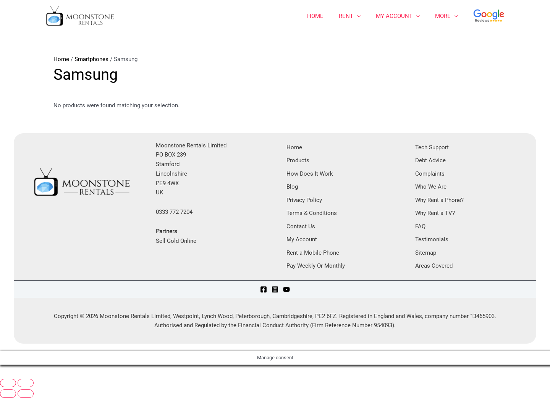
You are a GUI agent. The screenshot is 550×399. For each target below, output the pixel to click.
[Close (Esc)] (64, 375)
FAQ (420, 226)
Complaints (430, 173)
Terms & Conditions (311, 213)
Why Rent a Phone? (439, 200)
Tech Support (432, 147)
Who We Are (430, 187)
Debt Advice (430, 160)
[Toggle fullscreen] (26, 384)
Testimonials (431, 240)
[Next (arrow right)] (26, 395)
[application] (357, 16)
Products (297, 160)
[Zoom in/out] (8, 384)
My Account (398, 16)
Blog (292, 187)
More (446, 16)
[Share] (44, 375)
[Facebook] (263, 290)
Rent (350, 16)
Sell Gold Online (176, 240)
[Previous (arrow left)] (8, 395)
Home (315, 16)
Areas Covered (434, 266)
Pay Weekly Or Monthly (315, 266)
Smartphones (91, 59)
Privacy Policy (304, 200)
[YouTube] (286, 290)
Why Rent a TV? (435, 213)
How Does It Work (309, 173)
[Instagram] (275, 290)
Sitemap (425, 253)
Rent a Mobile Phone (312, 253)
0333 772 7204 (174, 211)
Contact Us (300, 226)
